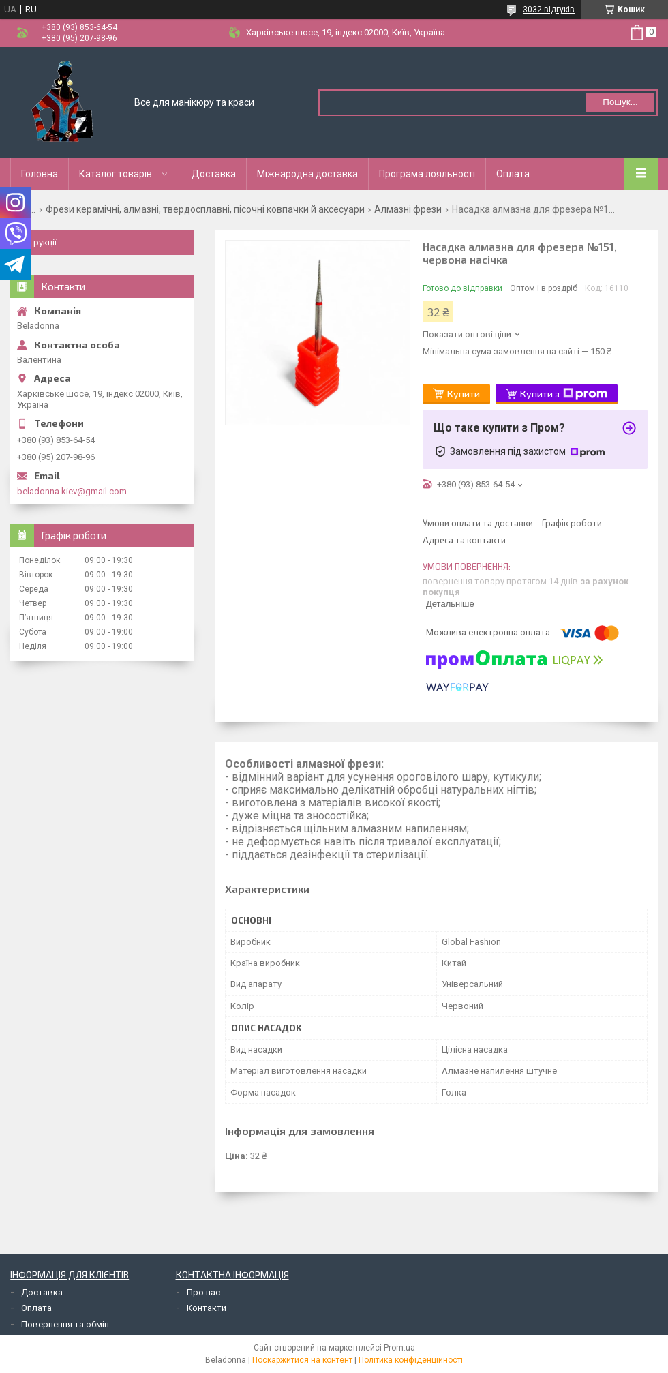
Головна (39, 173)
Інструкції (37, 242)
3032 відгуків (549, 9)
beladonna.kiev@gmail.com (72, 491)
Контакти (206, 1308)
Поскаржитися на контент (302, 1360)
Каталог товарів (115, 173)
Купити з (563, 394)
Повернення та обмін (65, 1324)
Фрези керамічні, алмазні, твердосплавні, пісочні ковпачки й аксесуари (205, 209)
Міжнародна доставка (307, 173)
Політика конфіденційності (411, 1360)
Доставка (214, 173)
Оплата (513, 173)
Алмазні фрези (408, 209)
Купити (463, 393)
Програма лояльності (427, 173)
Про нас (203, 1292)
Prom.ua (399, 1348)
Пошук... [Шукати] (620, 102)
